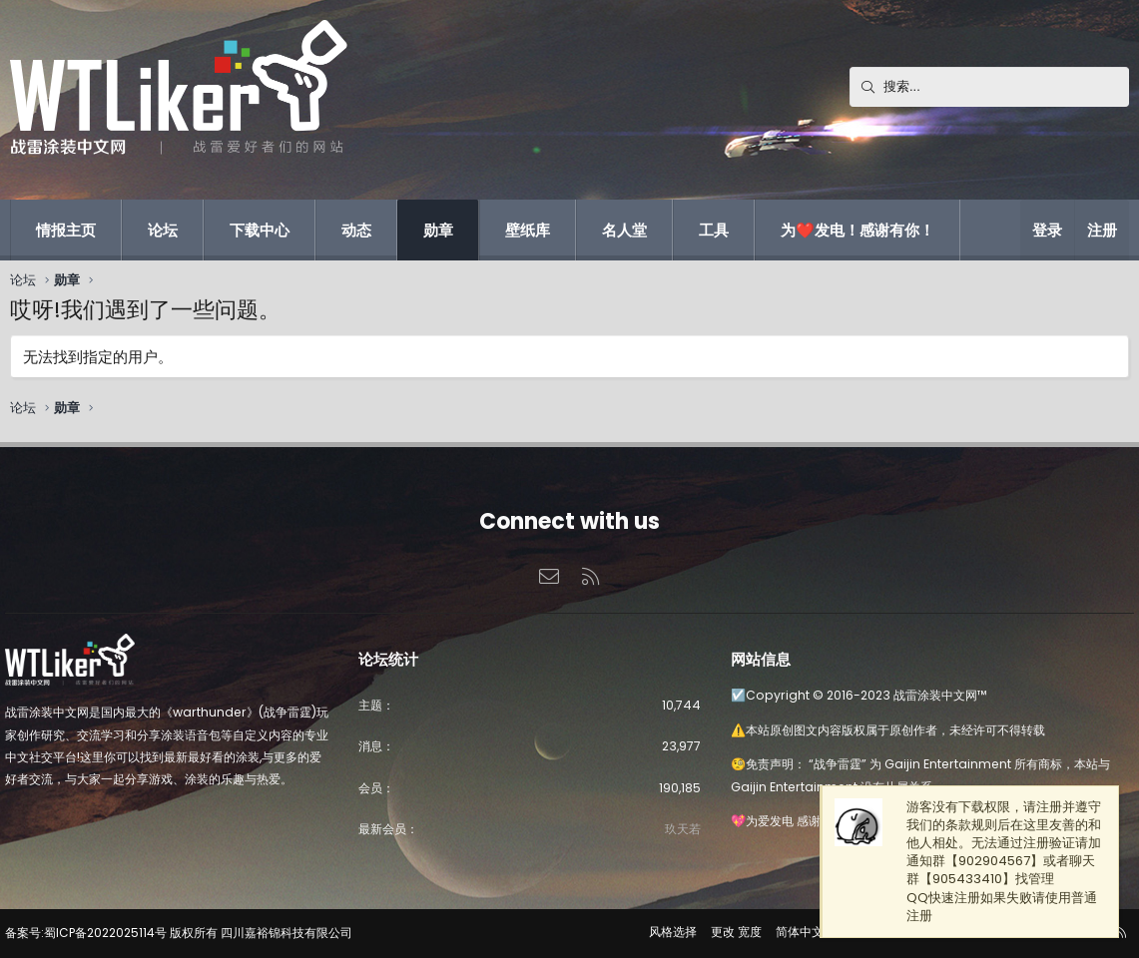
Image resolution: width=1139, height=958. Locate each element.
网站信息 (759, 656)
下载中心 (259, 230)
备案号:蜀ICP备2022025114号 (96, 932)
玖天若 (679, 827)
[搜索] (989, 87)
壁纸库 (527, 230)
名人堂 (624, 230)
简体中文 (790, 931)
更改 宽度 (726, 931)
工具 (714, 230)
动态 (356, 230)
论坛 (163, 230)
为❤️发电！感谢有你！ (857, 230)
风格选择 (663, 931)
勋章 (438, 230)
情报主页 (66, 230)
